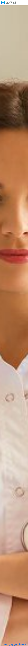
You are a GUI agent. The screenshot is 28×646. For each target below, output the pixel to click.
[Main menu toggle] (25, 2)
